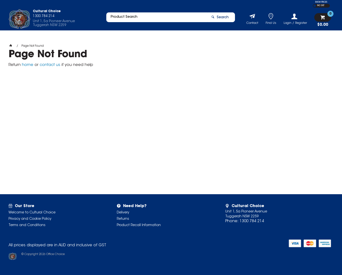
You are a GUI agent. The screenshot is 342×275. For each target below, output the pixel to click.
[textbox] (154, 19)
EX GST (314, 5)
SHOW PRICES (321, 2)
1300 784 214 (252, 221)
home (27, 65)
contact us (50, 65)
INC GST (320, 6)
